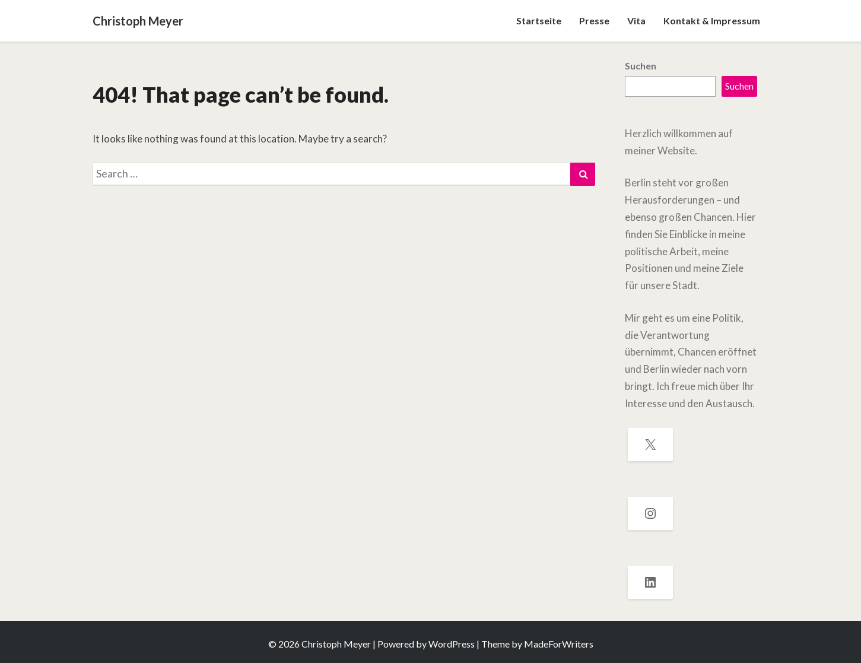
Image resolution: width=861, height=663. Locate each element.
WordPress (451, 643)
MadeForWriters (558, 643)
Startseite (538, 20)
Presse (594, 20)
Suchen (640, 65)
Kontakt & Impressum (711, 20)
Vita (636, 20)
